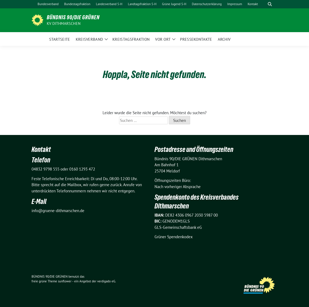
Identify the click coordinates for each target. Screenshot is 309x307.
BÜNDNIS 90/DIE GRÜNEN (73, 17)
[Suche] (264, 4)
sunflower (64, 281)
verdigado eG (106, 281)
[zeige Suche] (270, 4)
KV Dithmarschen (63, 23)
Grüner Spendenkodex (173, 236)
